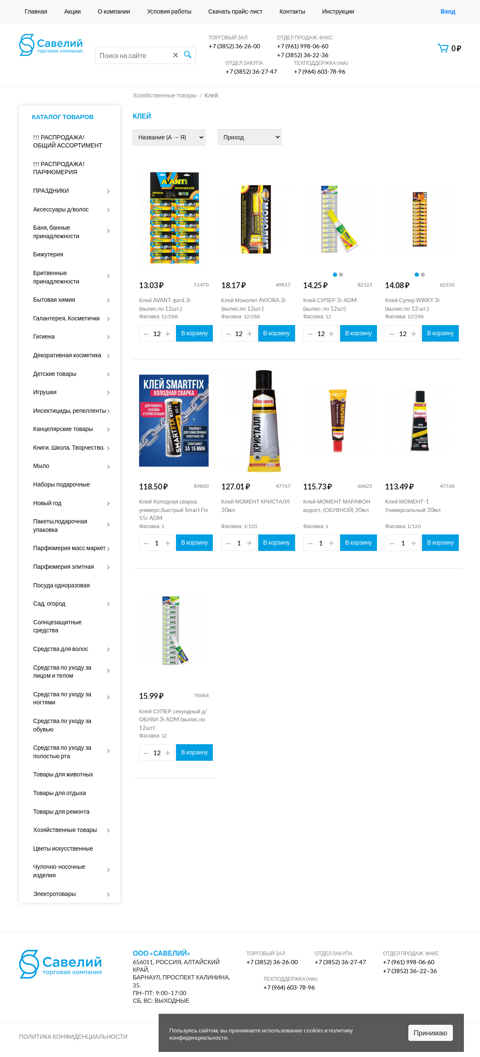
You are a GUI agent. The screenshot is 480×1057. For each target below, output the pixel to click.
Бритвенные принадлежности (56, 277)
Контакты (292, 11)
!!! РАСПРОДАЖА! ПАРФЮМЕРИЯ (58, 168)
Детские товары (54, 373)
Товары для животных (63, 774)
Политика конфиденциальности (73, 1036)
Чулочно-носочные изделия (59, 871)
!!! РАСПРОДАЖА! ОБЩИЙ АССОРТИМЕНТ (67, 141)
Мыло (41, 465)
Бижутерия (48, 254)
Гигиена (44, 336)
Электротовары (54, 893)
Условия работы (169, 11)
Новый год (47, 502)
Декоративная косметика (67, 355)
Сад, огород (49, 603)
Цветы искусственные (63, 848)
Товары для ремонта (61, 811)
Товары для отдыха (59, 792)
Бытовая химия (54, 299)
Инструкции (338, 11)
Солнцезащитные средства (57, 626)
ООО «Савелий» (161, 953)
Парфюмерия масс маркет (69, 547)
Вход (448, 11)
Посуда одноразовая (61, 585)
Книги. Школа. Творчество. (68, 447)
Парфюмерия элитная (63, 566)
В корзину (194, 333)
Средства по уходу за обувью (62, 725)
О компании (114, 11)
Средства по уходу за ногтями (62, 698)
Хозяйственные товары (65, 829)
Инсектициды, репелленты (69, 410)
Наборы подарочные (61, 484)
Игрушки (44, 391)
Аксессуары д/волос (61, 209)
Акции (72, 11)
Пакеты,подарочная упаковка (60, 525)
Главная (36, 11)
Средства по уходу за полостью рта (62, 751)
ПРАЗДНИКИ (51, 190)
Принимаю (430, 1033)
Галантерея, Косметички (66, 318)
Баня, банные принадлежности (56, 231)
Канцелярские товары (63, 428)
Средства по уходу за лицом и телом (62, 671)
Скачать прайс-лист (235, 11)
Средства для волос (60, 648)
